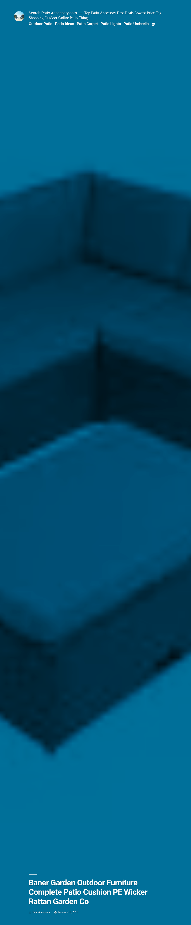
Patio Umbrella (136, 23)
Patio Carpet (87, 23)
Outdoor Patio (40, 23)
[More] (153, 24)
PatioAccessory (41, 912)
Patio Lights (111, 23)
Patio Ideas (64, 23)
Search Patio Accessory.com (53, 13)
